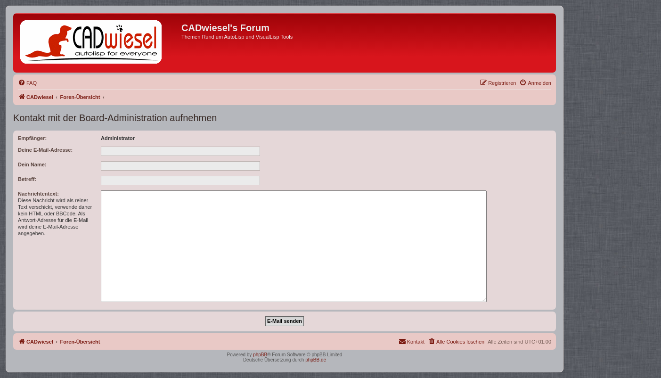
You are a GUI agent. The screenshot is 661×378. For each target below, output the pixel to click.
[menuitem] (27, 83)
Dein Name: (32, 164)
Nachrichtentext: (38, 194)
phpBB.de (315, 359)
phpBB (260, 354)
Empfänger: (32, 138)
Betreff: (27, 179)
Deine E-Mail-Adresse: (45, 150)
